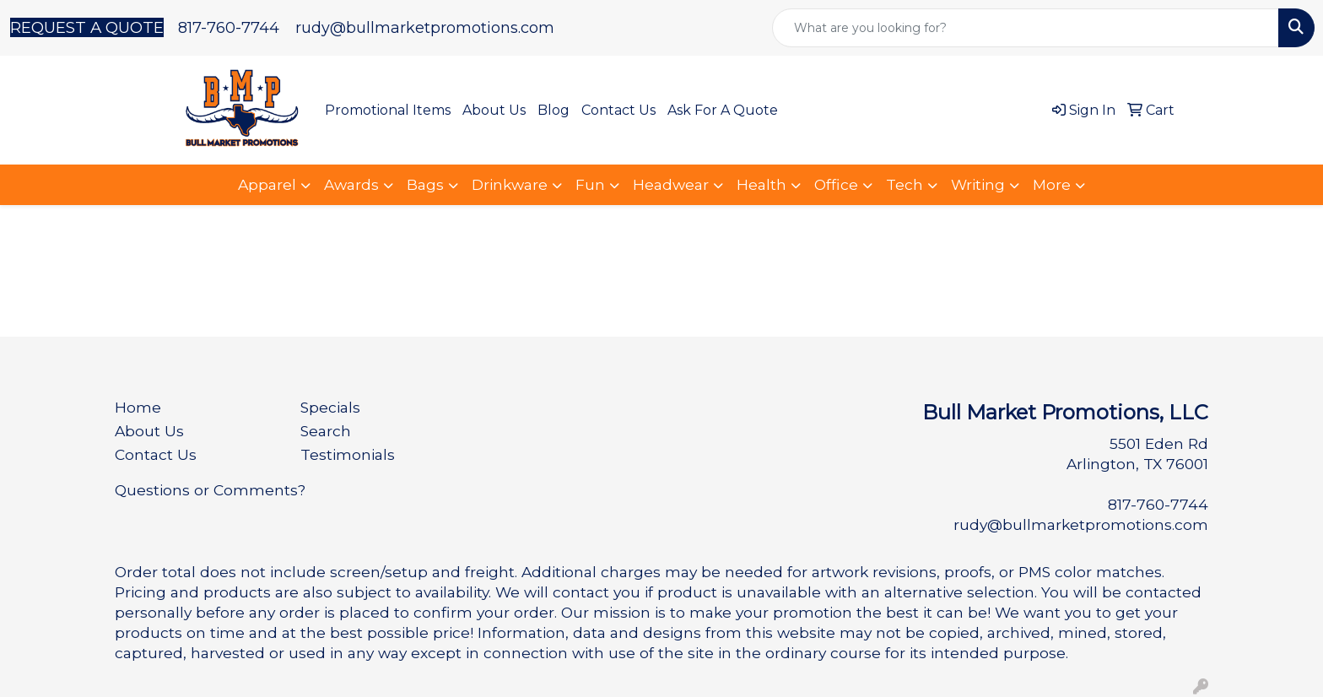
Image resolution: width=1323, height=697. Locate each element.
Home (138, 407)
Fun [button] (590, 184)
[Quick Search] (1025, 27)
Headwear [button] (671, 184)
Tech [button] (904, 184)
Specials (330, 407)
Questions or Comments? (210, 490)
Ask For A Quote (722, 110)
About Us (494, 110)
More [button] (1052, 184)
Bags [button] (425, 184)
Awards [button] (351, 184)
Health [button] (761, 184)
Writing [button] (978, 184)
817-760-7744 (228, 28)
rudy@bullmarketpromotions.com (424, 28)
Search (325, 431)
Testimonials (347, 454)
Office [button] (836, 184)
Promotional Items (388, 110)
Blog (553, 110)
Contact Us (618, 110)
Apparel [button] (267, 184)
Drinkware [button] (510, 184)
